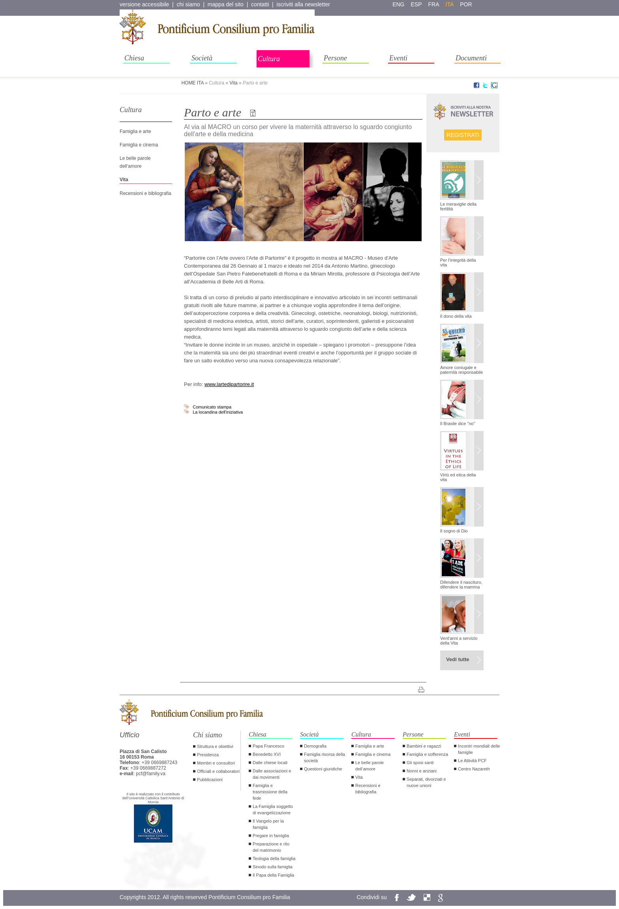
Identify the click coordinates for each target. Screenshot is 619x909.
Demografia (315, 746)
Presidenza (208, 754)
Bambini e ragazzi (424, 746)
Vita (233, 83)
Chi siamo (207, 735)
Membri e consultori (216, 763)
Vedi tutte (457, 659)
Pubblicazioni (210, 779)
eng (398, 4)
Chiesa (134, 58)
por (466, 4)
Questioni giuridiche (323, 769)
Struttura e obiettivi (215, 746)
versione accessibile (144, 4)
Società (201, 58)
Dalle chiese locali (270, 762)
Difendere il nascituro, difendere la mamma (461, 584)
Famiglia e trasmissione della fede (270, 791)
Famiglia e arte (135, 131)
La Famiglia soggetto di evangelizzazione (273, 809)
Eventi (398, 58)
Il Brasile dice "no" (457, 423)
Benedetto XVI (267, 754)
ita (450, 4)
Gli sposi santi (420, 762)
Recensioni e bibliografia (145, 193)
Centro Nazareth (474, 769)
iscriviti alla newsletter (303, 4)
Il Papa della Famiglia (273, 875)
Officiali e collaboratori (218, 771)
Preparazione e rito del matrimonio (271, 847)
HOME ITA (192, 83)
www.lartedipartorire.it (229, 384)
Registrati (462, 135)
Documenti (471, 58)
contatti (260, 4)
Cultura (269, 59)
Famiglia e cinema (139, 145)
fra (433, 4)
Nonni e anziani (422, 770)
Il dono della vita (456, 316)
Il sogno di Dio (454, 531)
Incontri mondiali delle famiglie (479, 749)
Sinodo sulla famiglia (273, 866)
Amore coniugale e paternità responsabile (461, 370)
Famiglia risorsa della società (324, 757)
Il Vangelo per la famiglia (268, 824)
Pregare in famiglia (271, 835)
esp (416, 4)
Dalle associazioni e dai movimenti (272, 774)
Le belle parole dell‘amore (369, 765)
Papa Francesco (268, 746)
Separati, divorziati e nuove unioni (426, 782)
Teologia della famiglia (274, 858)
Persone (335, 58)
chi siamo (188, 4)
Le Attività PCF (472, 760)
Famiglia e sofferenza (427, 754)
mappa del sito (226, 4)
